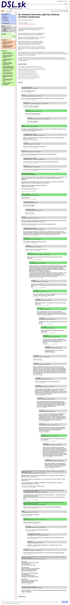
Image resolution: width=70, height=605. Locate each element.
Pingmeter (4, 29)
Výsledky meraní (6, 20)
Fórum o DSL (5, 18)
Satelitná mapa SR (6, 23)
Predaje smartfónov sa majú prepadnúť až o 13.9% (8, 70)
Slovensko (31, 19)
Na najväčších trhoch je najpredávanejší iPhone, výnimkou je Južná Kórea (30, 66)
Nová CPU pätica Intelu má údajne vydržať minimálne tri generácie (8, 76)
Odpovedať (23, 92)
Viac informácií (15, 603)
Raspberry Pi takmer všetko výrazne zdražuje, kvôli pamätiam (8, 42)
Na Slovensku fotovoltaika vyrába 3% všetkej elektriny (8, 73)
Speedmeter (5, 27)
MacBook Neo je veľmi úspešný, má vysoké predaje (8, 53)
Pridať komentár (21, 596)
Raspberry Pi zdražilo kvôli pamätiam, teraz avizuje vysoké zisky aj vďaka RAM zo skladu (8, 67)
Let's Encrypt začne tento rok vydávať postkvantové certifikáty (8, 59)
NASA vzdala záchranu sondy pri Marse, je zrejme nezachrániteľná (8, 83)
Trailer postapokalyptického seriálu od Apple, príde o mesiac (8, 79)
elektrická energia (25, 19)
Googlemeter (5, 30)
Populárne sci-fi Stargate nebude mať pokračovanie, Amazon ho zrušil (7, 63)
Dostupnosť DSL (6, 17)
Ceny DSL (4, 15)
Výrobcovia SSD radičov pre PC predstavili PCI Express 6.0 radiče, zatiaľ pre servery (31, 67)
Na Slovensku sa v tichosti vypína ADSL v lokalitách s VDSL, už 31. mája (8, 46)
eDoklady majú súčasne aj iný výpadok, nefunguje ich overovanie (8, 56)
